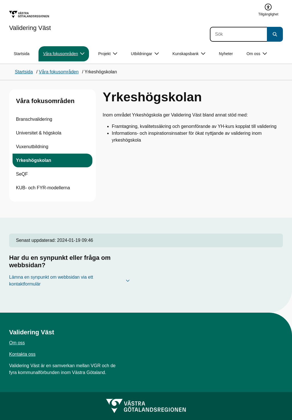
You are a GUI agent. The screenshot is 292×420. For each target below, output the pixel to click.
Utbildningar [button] (145, 54)
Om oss (17, 342)
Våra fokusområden (45, 101)
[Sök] (238, 34)
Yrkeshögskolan (33, 160)
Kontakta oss (22, 354)
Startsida (21, 53)
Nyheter (226, 53)
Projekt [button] (107, 54)
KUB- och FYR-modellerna (43, 187)
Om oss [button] (257, 54)
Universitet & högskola (38, 132)
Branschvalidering (34, 119)
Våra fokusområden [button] (63, 54)
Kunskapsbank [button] (189, 54)
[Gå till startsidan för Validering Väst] (30, 21)
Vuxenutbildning (32, 146)
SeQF (22, 174)
